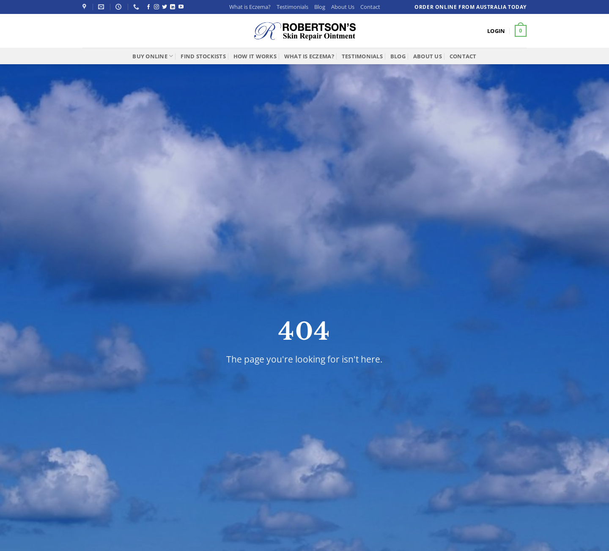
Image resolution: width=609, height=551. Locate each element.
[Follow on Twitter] (164, 7)
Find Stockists (203, 56)
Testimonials (292, 7)
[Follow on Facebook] (148, 7)
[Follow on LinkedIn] (172, 7)
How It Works (255, 56)
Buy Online (152, 56)
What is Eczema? (250, 7)
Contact (370, 7)
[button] (496, 30)
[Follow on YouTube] (181, 7)
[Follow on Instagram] (156, 7)
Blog (319, 7)
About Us (342, 7)
